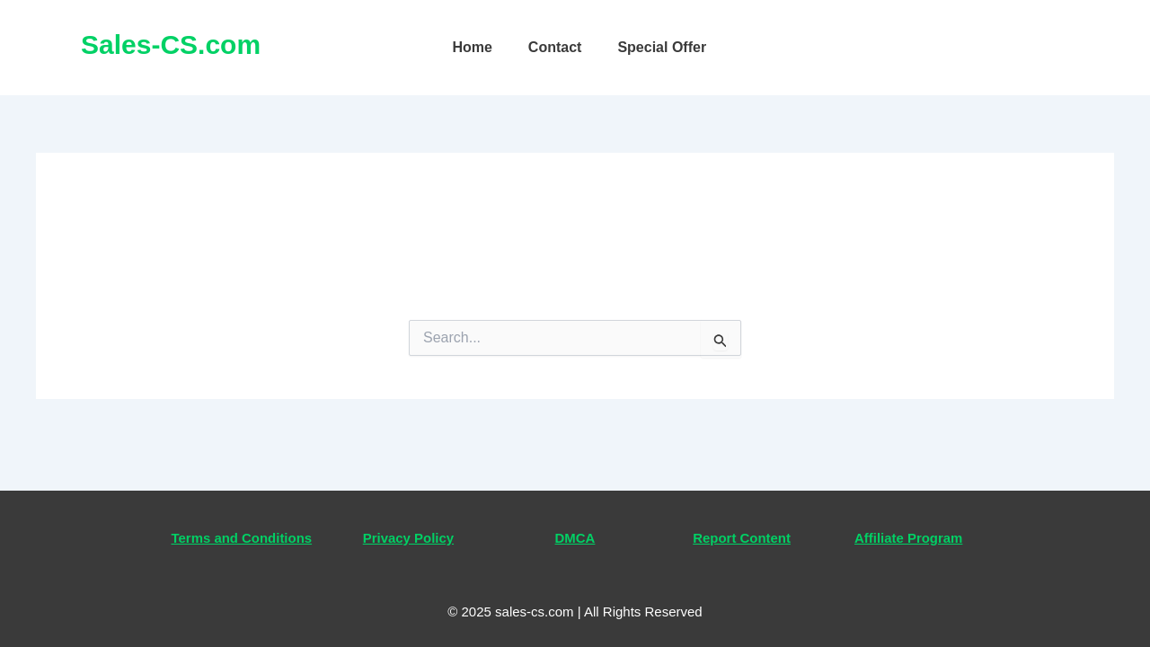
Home (471, 47)
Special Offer (661, 47)
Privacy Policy (408, 514)
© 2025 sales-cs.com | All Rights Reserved (574, 611)
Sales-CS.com (171, 44)
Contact (555, 47)
